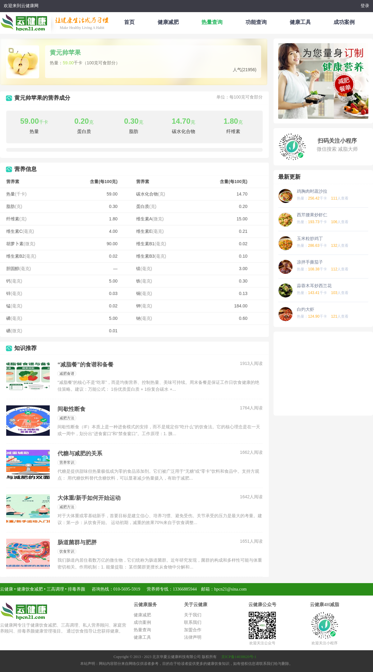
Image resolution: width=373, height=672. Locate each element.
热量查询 (212, 22)
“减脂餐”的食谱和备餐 (85, 364)
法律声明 (192, 637)
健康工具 (300, 22)
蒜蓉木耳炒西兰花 (314, 285)
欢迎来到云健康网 (21, 5)
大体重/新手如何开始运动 (89, 498)
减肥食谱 (66, 373)
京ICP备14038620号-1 (238, 657)
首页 (129, 22)
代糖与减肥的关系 (80, 453)
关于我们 (192, 615)
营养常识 (66, 462)
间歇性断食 (71, 409)
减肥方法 (66, 418)
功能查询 (256, 22)
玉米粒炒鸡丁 (310, 238)
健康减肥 (168, 22)
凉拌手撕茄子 (310, 262)
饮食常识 (66, 551)
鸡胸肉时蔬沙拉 (312, 191)
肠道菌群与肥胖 (77, 542)
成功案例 (344, 22)
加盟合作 (192, 630)
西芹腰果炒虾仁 (312, 214)
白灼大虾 (305, 309)
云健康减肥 (25, 21)
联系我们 (192, 622)
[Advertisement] (323, 373)
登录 (365, 5)
